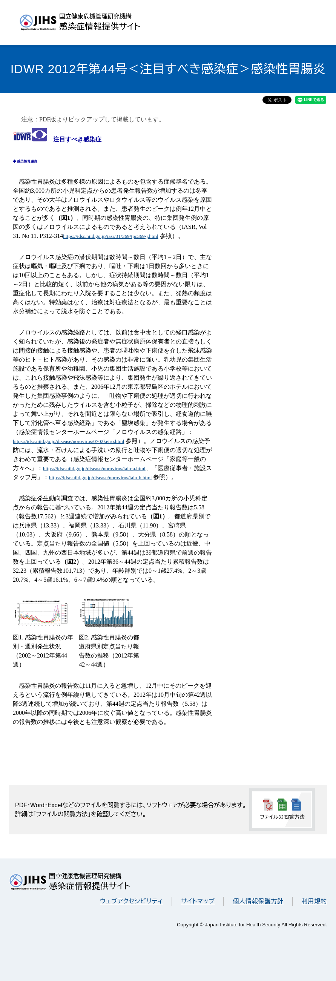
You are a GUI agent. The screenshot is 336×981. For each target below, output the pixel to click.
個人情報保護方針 (258, 901)
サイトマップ (198, 901)
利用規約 (314, 901)
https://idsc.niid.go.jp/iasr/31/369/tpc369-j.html (110, 236)
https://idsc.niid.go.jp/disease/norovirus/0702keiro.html (68, 441)
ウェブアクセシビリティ (131, 901)
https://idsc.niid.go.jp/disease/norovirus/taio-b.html (100, 477)
